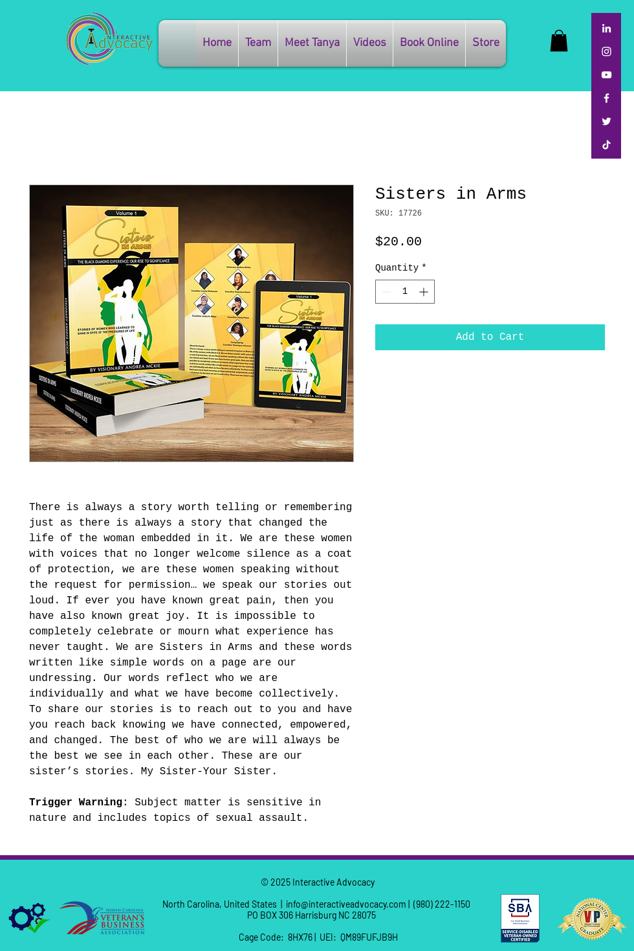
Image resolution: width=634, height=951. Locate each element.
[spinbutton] (405, 291)
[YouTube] (606, 75)
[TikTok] (606, 145)
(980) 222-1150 (441, 904)
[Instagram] (606, 51)
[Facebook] (606, 98)
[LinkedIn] (606, 28)
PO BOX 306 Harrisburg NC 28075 (317, 915)
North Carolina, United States (219, 904)
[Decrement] (385, 291)
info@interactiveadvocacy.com (346, 904)
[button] (486, 43)
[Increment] (425, 291)
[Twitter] (606, 121)
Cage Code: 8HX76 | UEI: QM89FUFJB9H (317, 937)
